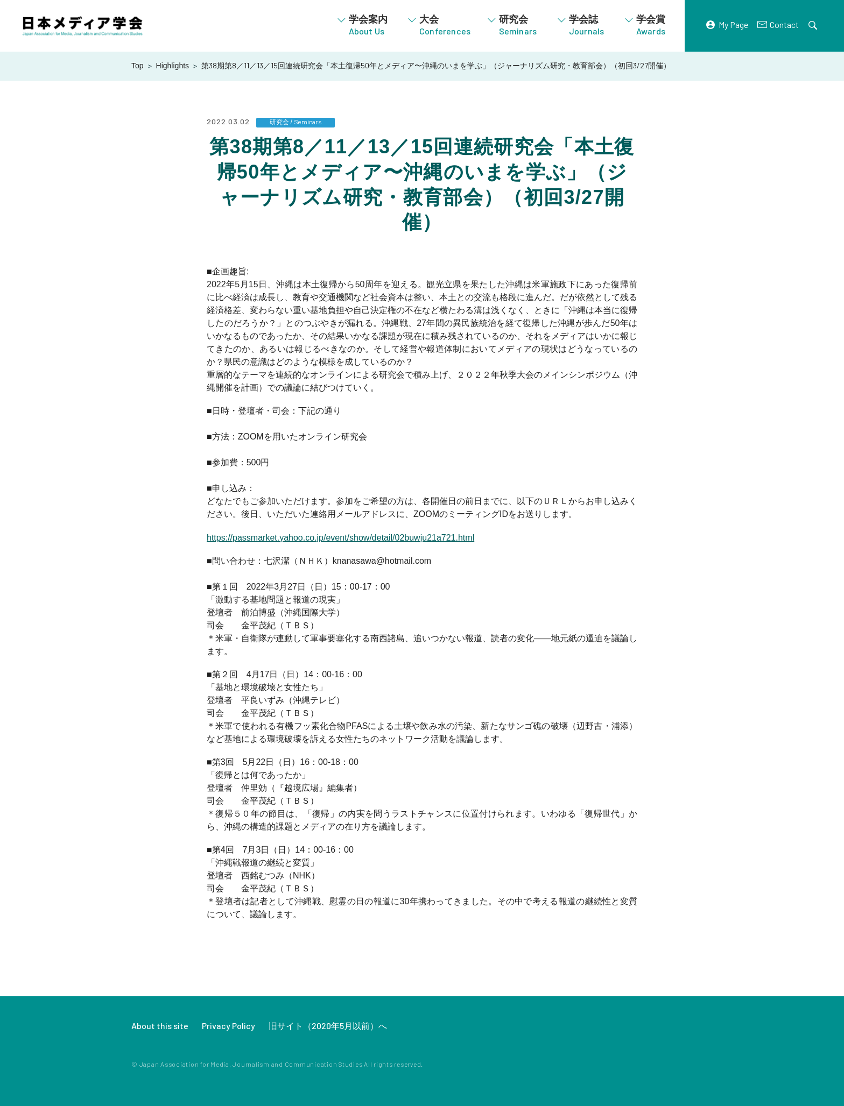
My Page (733, 24)
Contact (784, 24)
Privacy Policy (228, 1025)
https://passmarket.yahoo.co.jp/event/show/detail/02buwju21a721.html (340, 537)
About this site (159, 1025)
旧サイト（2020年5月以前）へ (328, 1025)
